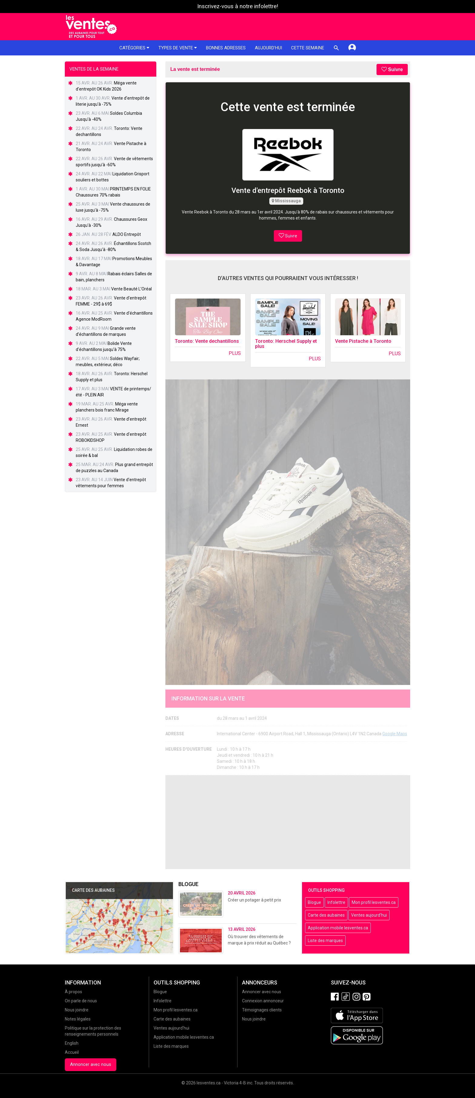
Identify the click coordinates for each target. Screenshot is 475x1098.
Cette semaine (307, 48)
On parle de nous (81, 1000)
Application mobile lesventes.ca (338, 927)
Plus (235, 353)
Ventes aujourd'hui (369, 915)
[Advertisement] (288, 822)
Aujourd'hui (268, 48)
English (71, 1043)
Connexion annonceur (263, 1000)
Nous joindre (76, 1009)
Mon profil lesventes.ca (374, 902)
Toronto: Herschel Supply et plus (286, 343)
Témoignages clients (262, 1009)
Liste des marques (325, 940)
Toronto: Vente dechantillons (207, 341)
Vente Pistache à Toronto (363, 341)
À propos (73, 991)
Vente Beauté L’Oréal (131, 288)
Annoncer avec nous (90, 1064)
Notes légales (78, 1019)
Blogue (314, 902)
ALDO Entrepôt (126, 234)
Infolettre (336, 902)
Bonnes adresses (226, 48)
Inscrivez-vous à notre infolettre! (237, 6)
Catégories (134, 48)
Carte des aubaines (326, 915)
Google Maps (394, 733)
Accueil (72, 1052)
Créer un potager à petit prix (254, 900)
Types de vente (177, 48)
